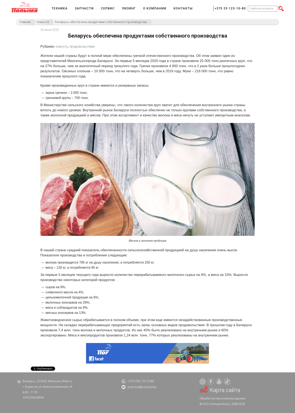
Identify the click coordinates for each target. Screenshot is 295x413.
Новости (43, 22)
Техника (59, 8)
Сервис (108, 8)
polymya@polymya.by (142, 387)
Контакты (183, 8)
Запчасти (84, 8)
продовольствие (82, 46)
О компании (154, 8)
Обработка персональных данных (222, 398)
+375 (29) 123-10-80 (141, 381)
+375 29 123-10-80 (230, 8)
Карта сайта (225, 390)
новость (62, 46)
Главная (25, 22)
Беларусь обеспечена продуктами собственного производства (101, 22)
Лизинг (129, 8)
